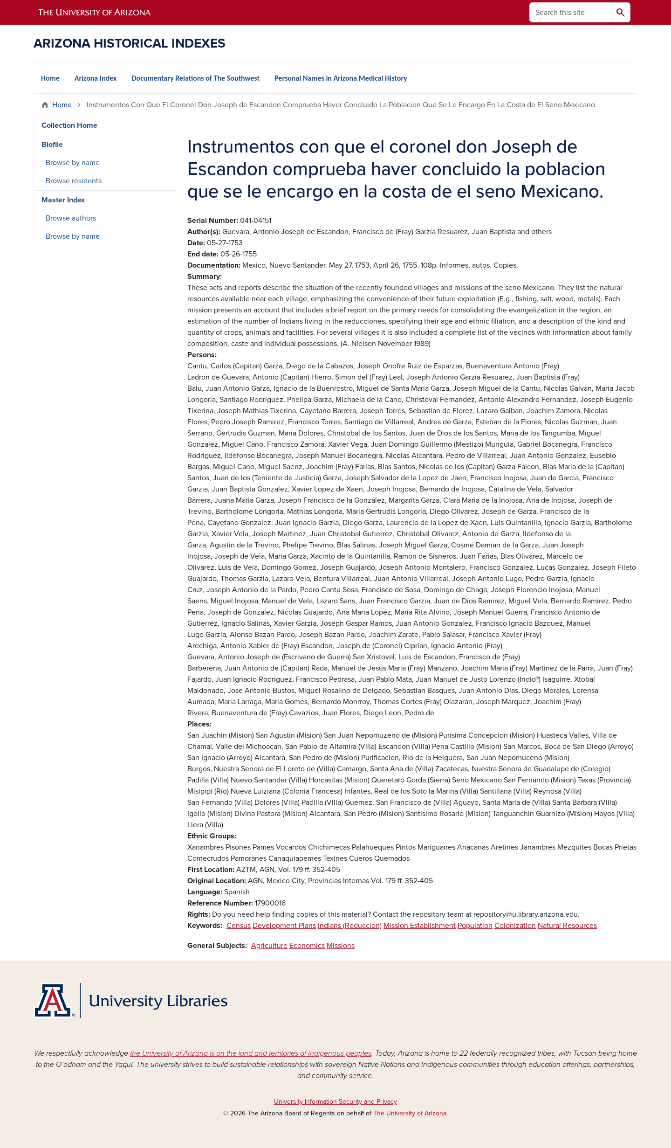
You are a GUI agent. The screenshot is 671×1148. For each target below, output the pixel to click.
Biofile (52, 144)
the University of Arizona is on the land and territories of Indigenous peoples (250, 1053)
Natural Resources (567, 925)
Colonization (515, 925)
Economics (307, 945)
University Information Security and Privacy (335, 1102)
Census (238, 925)
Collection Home (69, 125)
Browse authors (71, 218)
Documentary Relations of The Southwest (195, 78)
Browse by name (73, 162)
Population (475, 925)
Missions (341, 945)
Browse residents (74, 181)
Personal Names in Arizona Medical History (340, 78)
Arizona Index (96, 78)
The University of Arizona (409, 1113)
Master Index (63, 200)
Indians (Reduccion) (350, 925)
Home (50, 78)
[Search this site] (570, 12)
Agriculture (269, 945)
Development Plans (284, 925)
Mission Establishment (419, 925)
